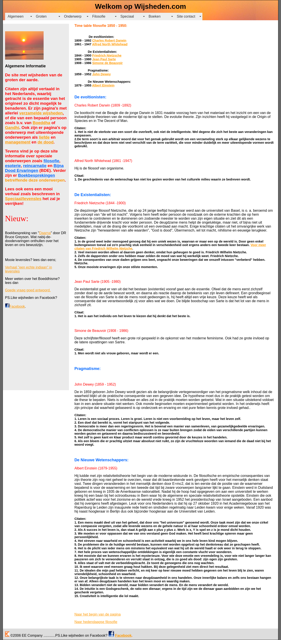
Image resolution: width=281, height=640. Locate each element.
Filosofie (98, 16)
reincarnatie (34, 165)
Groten (41, 16)
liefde (44, 137)
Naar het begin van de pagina (97, 614)
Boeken (155, 16)
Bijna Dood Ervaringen (34, 168)
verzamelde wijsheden (41, 113)
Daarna (45, 233)
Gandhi (12, 127)
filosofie (51, 160)
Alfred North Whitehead (110, 44)
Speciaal (127, 16)
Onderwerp (72, 16)
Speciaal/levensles (23, 198)
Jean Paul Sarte (104, 59)
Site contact (186, 16)
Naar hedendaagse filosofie (95, 622)
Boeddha (41, 122)
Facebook (17, 306)
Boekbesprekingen (36, 175)
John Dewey (101, 74)
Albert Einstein (103, 85)
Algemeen (16, 16)
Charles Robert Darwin (109, 40)
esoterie (13, 165)
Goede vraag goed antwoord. (28, 290)
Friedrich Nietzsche (107, 55)
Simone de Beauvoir (107, 63)
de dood (45, 142)
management (17, 142)
